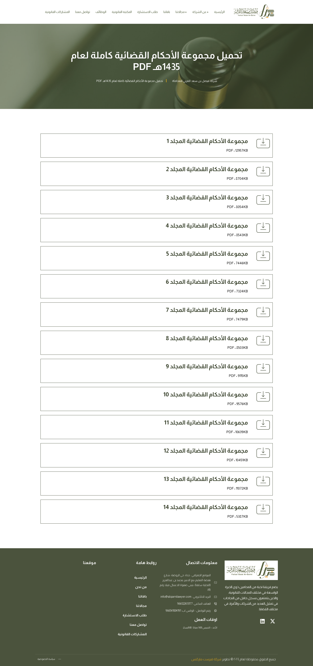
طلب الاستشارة (147, 12)
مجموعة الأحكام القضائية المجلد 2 (207, 169)
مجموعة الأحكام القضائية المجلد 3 (207, 197)
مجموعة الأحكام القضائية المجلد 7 (207, 310)
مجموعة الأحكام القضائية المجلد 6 (207, 282)
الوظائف (101, 12)
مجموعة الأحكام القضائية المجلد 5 (207, 254)
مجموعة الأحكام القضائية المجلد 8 (207, 338)
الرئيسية (219, 12)
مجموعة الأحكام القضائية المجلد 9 (207, 366)
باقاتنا (166, 12)
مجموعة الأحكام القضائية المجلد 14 (205, 507)
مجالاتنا (180, 12)
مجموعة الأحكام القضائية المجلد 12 (206, 450)
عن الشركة (199, 12)
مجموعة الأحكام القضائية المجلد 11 (206, 422)
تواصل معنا (82, 12)
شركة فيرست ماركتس (206, 659)
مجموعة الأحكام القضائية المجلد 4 (207, 225)
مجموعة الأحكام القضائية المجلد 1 (207, 141)
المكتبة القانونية (122, 12)
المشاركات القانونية (57, 12)
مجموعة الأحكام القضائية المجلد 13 (206, 479)
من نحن (141, 587)
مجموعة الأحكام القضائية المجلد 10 (205, 394)
